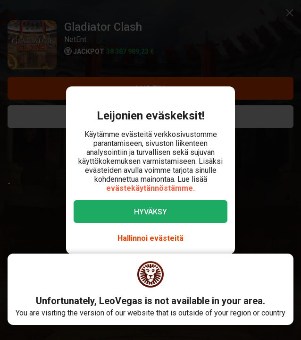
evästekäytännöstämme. (150, 188)
